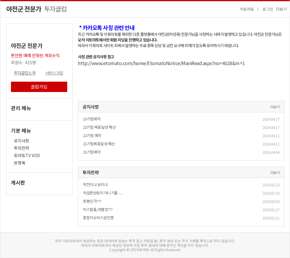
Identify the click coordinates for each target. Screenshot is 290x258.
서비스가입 (54, 73)
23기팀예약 (91, 119)
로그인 (267, 9)
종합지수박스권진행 (98, 217)
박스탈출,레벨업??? (98, 209)
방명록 (20, 163)
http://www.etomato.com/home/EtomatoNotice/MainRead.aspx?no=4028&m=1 (161, 63)
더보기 (281, 9)
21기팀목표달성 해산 (99, 143)
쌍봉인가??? (92, 201)
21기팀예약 (91, 152)
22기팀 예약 (92, 135)
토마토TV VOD (27, 155)
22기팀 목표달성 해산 (99, 127)
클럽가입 (39, 86)
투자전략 (22, 148)
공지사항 (21, 140)
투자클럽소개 (24, 73)
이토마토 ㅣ (250, 9)
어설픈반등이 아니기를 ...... (103, 193)
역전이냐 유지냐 (95, 184)
